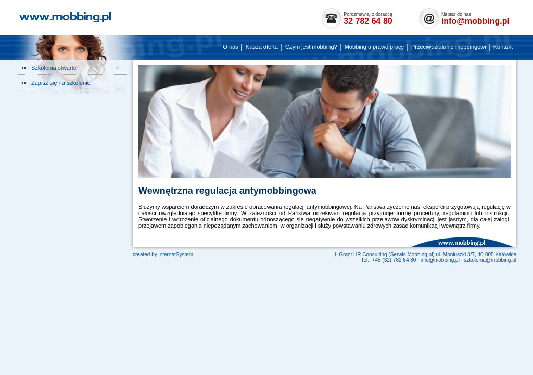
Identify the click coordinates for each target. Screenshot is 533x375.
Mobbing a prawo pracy (374, 47)
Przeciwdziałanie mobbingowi (448, 47)
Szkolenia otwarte (54, 68)
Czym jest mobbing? (311, 47)
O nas (230, 47)
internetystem (175, 254)
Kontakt (503, 47)
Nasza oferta (262, 47)
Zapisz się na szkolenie (61, 83)
